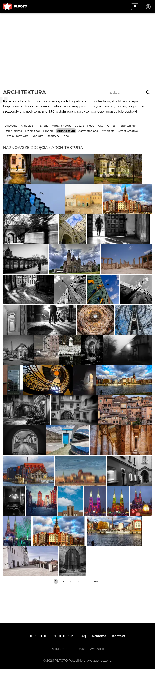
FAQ (82, 644)
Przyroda (42, 125)
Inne (66, 135)
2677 (96, 589)
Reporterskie (127, 125)
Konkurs (37, 135)
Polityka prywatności (89, 657)
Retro (90, 125)
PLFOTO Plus (62, 644)
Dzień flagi (32, 130)
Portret (110, 125)
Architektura (66, 130)
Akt (100, 125)
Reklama (99, 644)
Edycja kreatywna (17, 135)
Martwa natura (61, 125)
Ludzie (79, 125)
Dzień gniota (13, 130)
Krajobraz (27, 125)
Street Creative (128, 130)
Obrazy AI (53, 135)
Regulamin (59, 657)
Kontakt (118, 644)
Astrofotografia (88, 130)
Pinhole (48, 130)
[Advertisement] (77, 43)
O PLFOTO (38, 644)
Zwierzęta (108, 130)
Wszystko (11, 125)
